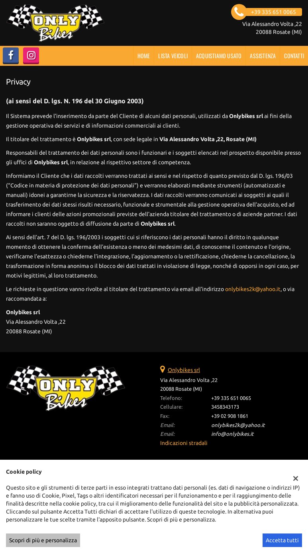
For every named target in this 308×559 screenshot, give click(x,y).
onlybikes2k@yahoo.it (253, 289)
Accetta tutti (282, 540)
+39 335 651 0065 (231, 398)
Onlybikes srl (184, 370)
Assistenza (263, 55)
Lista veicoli (173, 55)
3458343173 (225, 407)
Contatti (294, 55)
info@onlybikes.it (232, 434)
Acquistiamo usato (218, 55)
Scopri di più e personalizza (43, 540)
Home (143, 55)
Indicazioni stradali (184, 443)
